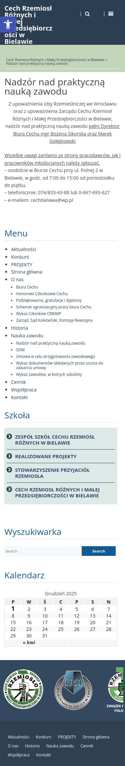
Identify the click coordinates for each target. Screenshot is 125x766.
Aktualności (23, 249)
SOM (20, 349)
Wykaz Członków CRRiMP (38, 313)
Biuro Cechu (27, 287)
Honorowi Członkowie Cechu (42, 293)
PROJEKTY (21, 264)
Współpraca (24, 389)
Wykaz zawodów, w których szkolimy (49, 374)
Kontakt (19, 397)
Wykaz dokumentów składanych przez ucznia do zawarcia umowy (59, 365)
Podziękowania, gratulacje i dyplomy (49, 300)
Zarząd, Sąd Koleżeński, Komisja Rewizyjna (54, 320)
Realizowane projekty (46, 456)
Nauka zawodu (27, 335)
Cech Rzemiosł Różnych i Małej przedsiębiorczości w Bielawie (57, 492)
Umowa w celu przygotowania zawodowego (55, 356)
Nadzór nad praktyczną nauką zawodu (50, 343)
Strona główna (26, 272)
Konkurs (20, 257)
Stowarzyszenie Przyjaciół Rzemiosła (52, 473)
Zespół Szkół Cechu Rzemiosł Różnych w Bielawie (55, 439)
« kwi (29, 642)
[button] (8, 25)
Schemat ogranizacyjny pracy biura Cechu (53, 306)
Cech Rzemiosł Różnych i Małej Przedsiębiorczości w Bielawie (55, 59)
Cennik (18, 382)
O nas (17, 279)
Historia (19, 328)
